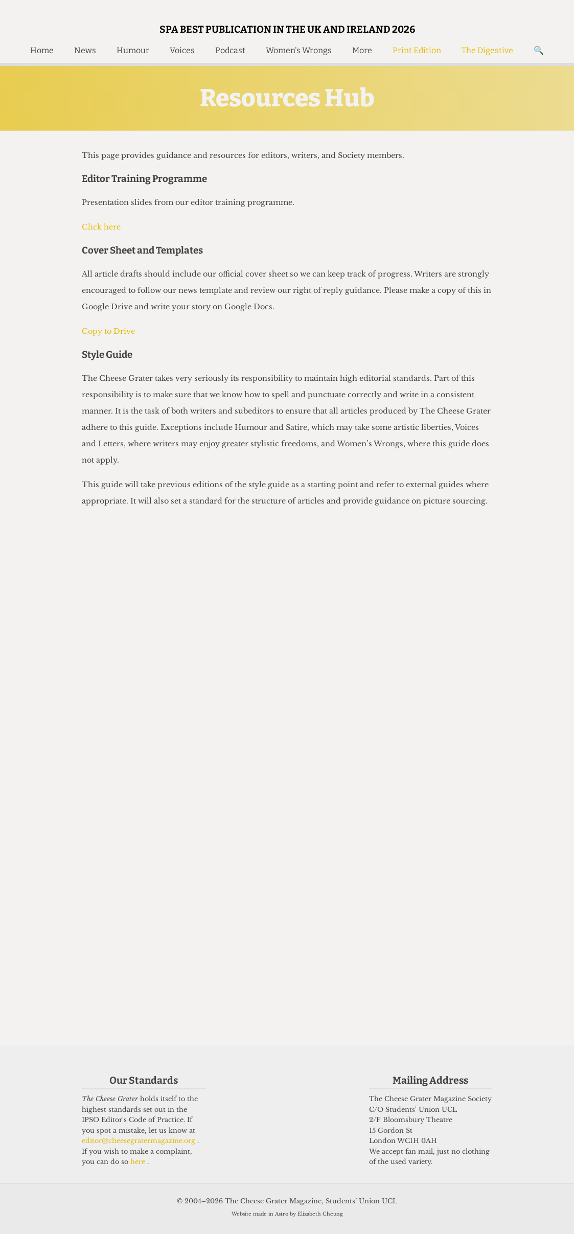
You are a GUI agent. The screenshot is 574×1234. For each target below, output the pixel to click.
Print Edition (417, 50)
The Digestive (487, 50)
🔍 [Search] (539, 50)
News (85, 50)
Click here (101, 227)
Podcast (230, 50)
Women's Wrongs (299, 50)
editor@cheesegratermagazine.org (139, 1141)
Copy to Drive (108, 331)
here (138, 1162)
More (362, 50)
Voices (182, 50)
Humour (133, 50)
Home (42, 50)
